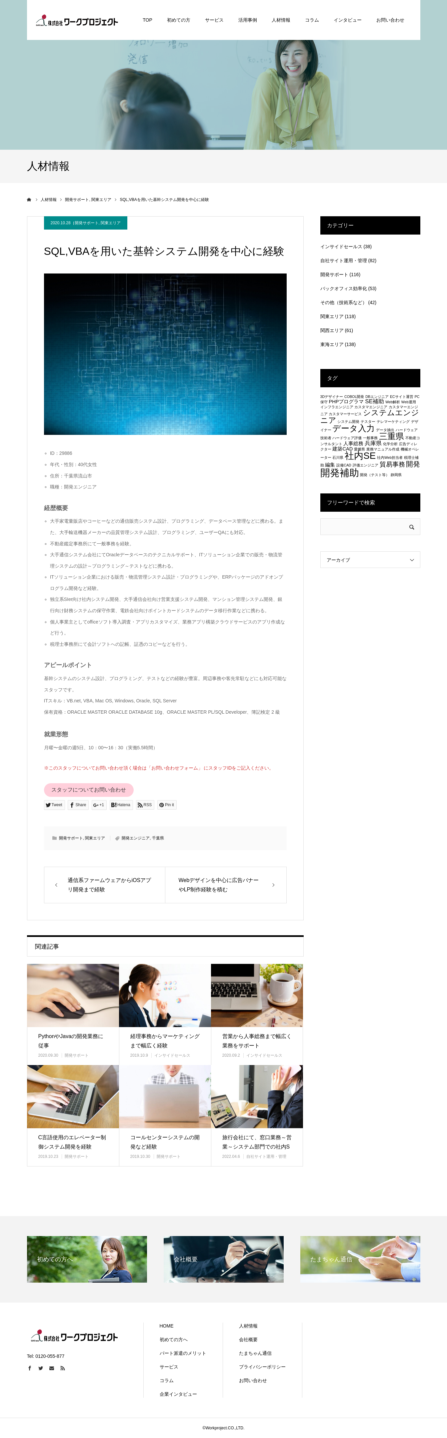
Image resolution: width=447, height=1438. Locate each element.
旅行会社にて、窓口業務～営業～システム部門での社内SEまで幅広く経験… (257, 1147)
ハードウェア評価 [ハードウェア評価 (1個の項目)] (347, 438)
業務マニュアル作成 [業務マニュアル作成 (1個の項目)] (382, 449)
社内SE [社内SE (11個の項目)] (360, 455)
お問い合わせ (253, 1380)
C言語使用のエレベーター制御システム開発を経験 (72, 1142)
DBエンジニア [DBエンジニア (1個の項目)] (377, 397)
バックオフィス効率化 (343, 288)
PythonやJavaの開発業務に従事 (71, 1041)
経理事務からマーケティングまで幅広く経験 (165, 1041)
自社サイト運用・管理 (266, 1156)
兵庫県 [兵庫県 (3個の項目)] (373, 443)
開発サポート (87, 223)
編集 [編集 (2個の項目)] (330, 464)
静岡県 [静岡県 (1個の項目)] (396, 475)
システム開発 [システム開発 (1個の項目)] (348, 422)
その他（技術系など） (343, 302)
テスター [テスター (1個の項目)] (368, 422)
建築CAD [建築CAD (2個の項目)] (342, 448)
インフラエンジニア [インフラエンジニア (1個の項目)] (336, 407)
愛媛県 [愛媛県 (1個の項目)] (359, 449)
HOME (167, 1326)
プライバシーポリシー (262, 1366)
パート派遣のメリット (183, 1353)
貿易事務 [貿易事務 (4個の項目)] (392, 464)
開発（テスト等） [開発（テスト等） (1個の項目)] (374, 475)
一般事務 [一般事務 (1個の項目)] (370, 438)
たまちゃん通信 (255, 1353)
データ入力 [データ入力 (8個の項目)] (353, 428)
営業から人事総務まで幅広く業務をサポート (257, 1041)
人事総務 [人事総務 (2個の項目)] (353, 443)
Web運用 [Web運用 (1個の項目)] (408, 402)
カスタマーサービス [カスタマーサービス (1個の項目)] (345, 414)
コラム (167, 1380)
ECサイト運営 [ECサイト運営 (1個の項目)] (401, 397)
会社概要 (248, 1339)
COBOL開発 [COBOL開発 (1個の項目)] (354, 397)
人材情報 (248, 1326)
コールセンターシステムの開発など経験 (165, 1142)
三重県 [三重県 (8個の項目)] (391, 436)
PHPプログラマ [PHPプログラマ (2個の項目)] (346, 401)
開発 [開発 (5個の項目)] (413, 464)
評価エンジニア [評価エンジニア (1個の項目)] (365, 465)
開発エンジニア (136, 838)
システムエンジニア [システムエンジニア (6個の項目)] (369, 416)
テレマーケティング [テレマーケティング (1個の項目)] (393, 422)
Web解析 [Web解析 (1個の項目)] (392, 402)
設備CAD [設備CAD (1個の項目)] (343, 465)
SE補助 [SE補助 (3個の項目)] (374, 401)
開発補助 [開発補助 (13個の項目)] (339, 472)
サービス (169, 1366)
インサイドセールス (172, 1055)
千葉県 (158, 838)
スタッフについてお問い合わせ (88, 790)
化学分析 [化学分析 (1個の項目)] (390, 444)
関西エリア (332, 330)
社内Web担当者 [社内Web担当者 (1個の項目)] (390, 457)
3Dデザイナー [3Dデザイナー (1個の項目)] (331, 397)
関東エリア (111, 223)
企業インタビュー (178, 1394)
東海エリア (332, 344)
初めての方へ (174, 1339)
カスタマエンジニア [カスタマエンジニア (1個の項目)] (370, 407)
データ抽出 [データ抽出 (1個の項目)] (385, 430)
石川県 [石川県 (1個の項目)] (337, 457)
